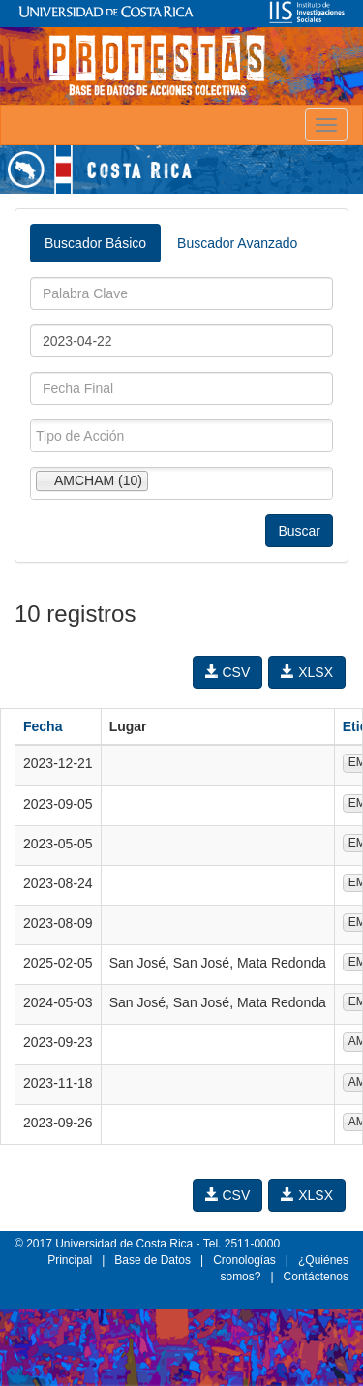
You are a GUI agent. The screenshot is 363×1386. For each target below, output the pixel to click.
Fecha (42, 726)
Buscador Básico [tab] (95, 243)
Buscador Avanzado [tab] (237, 243)
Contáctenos (316, 1276)
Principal (69, 1260)
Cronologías (244, 1260)
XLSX (307, 672)
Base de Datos (152, 1260)
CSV (228, 672)
